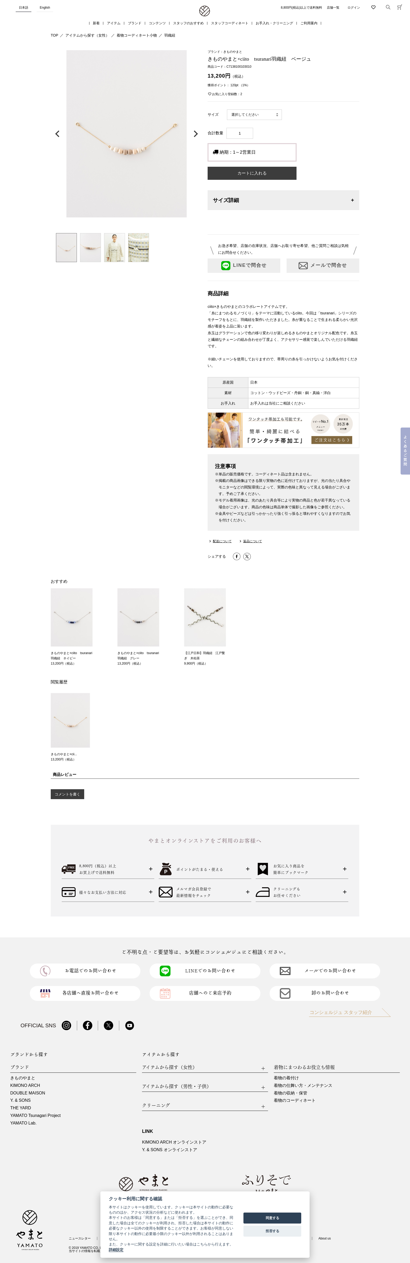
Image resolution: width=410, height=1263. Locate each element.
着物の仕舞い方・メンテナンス (303, 1085)
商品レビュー (64, 774)
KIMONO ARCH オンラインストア (174, 1142)
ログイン (354, 7)
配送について (222, 541)
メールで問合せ (323, 265)
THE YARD (20, 1108)
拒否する (272, 1231)
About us (324, 1238)
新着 (96, 23)
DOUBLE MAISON (27, 1093)
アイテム (114, 23)
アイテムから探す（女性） (87, 35)
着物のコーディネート (295, 1100)
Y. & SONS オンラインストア (169, 1149)
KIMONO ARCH (25, 1085)
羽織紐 (169, 35)
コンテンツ (157, 23)
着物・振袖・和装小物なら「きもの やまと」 (205, 11)
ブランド (134, 23)
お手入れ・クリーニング (274, 23)
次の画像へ (194, 133)
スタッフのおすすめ (188, 23)
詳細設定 (116, 1250)
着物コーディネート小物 (137, 35)
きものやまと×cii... (64, 754)
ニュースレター (80, 1238)
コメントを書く (67, 794)
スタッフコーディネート (229, 23)
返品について (252, 541)
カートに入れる (252, 173)
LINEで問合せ (244, 265)
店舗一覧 (333, 7)
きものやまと (22, 1078)
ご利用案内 (308, 23)
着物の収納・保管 (290, 1093)
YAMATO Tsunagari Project (35, 1115)
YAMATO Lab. (23, 1123)
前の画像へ (58, 133)
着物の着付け (286, 1078)
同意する (272, 1218)
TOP (54, 35)
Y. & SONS (20, 1100)
